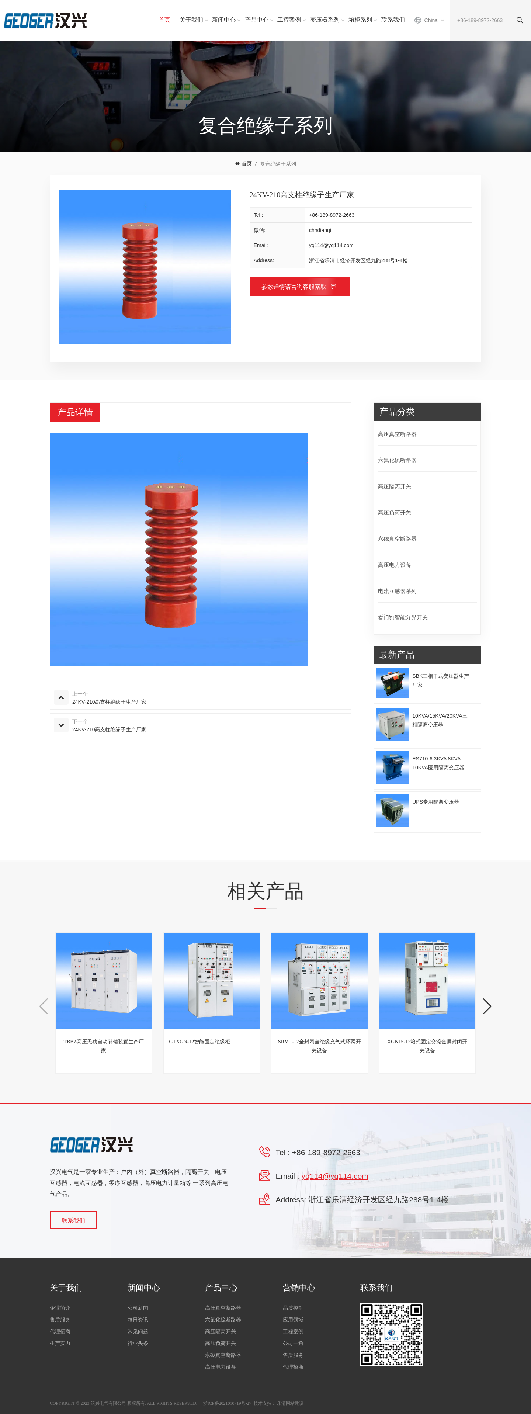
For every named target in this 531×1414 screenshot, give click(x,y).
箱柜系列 (360, 20)
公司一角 (293, 1343)
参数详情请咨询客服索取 (294, 287)
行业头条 (138, 1343)
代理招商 (60, 1331)
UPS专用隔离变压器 (435, 802)
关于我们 (191, 20)
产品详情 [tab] (75, 412)
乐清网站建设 (290, 1403)
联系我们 (393, 20)
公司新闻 (138, 1308)
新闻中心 (224, 20)
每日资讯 (138, 1320)
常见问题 (138, 1331)
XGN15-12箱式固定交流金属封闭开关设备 (427, 1046)
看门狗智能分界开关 (403, 617)
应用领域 (293, 1320)
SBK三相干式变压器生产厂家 (440, 680)
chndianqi (320, 230)
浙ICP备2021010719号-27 (227, 1403)
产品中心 (256, 20)
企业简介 (60, 1308)
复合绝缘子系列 (278, 164)
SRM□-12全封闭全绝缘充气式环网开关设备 (319, 1046)
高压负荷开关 (394, 512)
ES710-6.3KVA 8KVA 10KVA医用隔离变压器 (438, 763)
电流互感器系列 (397, 591)
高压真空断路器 (397, 434)
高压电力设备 (394, 565)
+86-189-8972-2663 (331, 215)
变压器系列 (325, 20)
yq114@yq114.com (331, 245)
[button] (487, 1006)
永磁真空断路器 (397, 539)
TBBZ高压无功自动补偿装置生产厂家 (103, 1046)
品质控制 (293, 1308)
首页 (164, 20)
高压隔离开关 (394, 486)
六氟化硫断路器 (397, 460)
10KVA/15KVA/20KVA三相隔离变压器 (439, 720)
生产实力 (60, 1343)
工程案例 (289, 20)
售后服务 (60, 1320)
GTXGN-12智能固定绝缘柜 (199, 1041)
